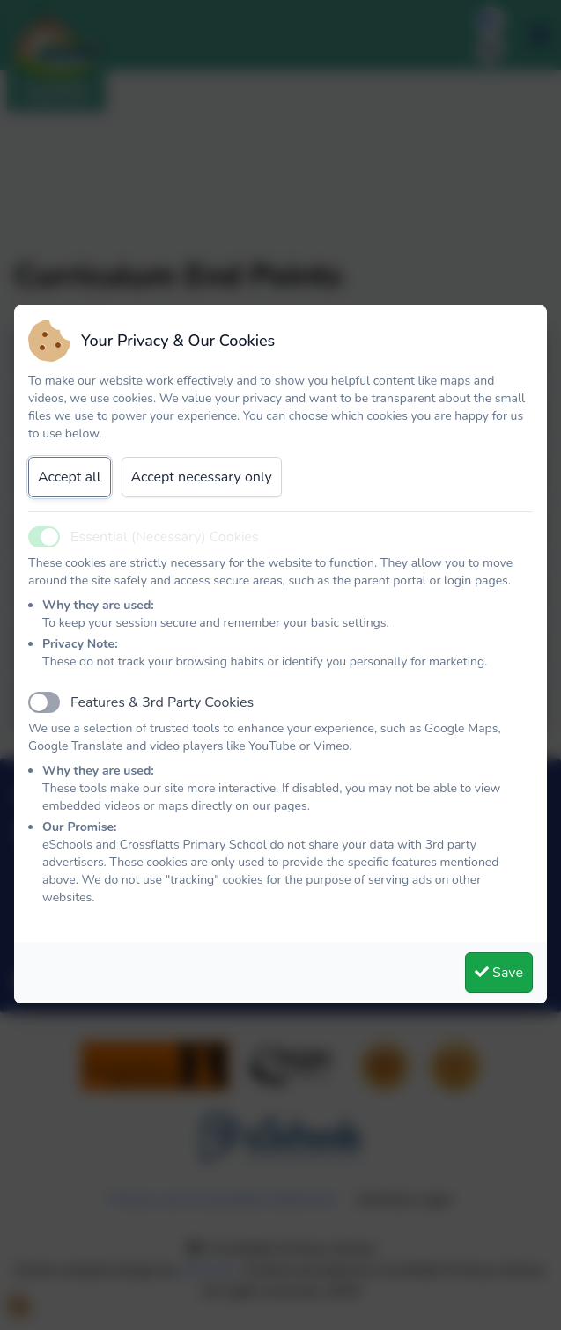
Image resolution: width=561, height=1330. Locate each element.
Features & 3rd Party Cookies (162, 702)
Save (499, 972)
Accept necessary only (201, 477)
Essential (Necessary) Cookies (164, 537)
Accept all (69, 477)
